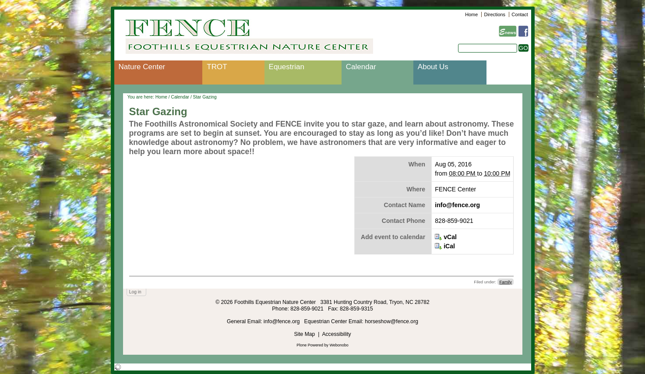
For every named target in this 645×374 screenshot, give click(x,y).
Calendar (361, 67)
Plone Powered (309, 345)
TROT (217, 67)
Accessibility (336, 334)
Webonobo (339, 345)
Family (505, 281)
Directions (494, 14)
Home (471, 14)
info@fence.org (457, 204)
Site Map (304, 334)
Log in (135, 291)
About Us (433, 67)
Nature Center (142, 67)
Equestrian (286, 67)
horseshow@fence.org (391, 321)
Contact (519, 14)
